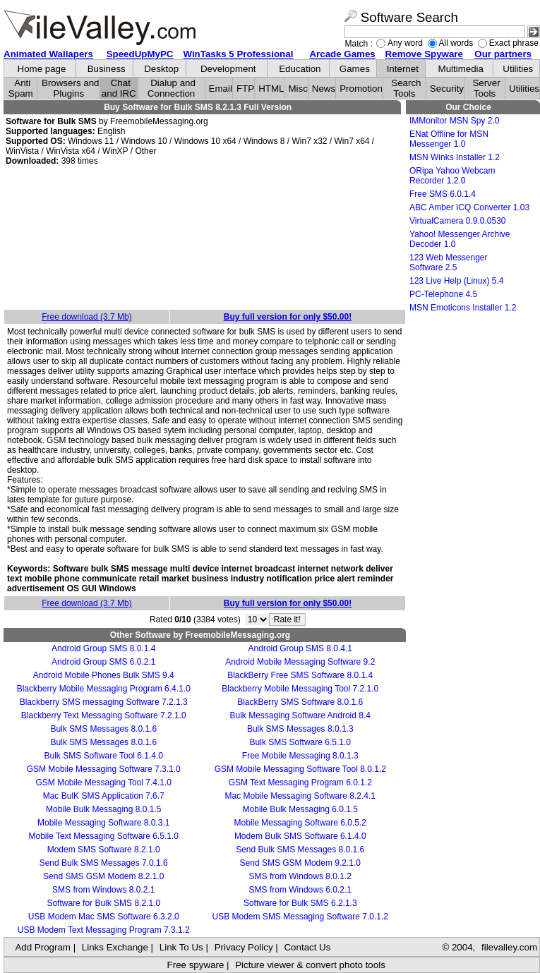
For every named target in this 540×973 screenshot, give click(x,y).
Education (299, 69)
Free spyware (195, 965)
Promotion (361, 88)
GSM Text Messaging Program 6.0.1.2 (300, 782)
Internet (403, 69)
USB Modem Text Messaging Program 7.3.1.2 (104, 930)
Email (220, 88)
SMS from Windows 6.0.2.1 (300, 890)
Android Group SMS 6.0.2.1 (103, 662)
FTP (245, 88)
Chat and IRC (119, 88)
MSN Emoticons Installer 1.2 (462, 308)
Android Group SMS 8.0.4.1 (300, 648)
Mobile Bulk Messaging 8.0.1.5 (103, 809)
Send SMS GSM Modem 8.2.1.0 (103, 876)
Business (107, 69)
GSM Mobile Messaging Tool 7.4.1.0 (103, 782)
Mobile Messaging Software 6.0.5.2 (300, 823)
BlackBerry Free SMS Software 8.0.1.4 (300, 675)
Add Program (43, 947)
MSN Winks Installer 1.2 (454, 157)
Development (228, 69)
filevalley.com (509, 947)
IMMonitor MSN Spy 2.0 (454, 121)
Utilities (518, 69)
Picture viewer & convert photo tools (310, 965)
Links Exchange (115, 947)
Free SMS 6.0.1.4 (442, 194)
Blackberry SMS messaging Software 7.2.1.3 (104, 702)
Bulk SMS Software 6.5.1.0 (300, 742)
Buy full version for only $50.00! (288, 317)
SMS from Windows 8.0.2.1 (103, 890)
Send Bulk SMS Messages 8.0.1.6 (300, 849)
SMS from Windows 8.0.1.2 (300, 876)
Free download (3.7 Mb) (86, 317)
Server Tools (486, 88)
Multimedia (461, 69)
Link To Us (181, 947)
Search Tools (406, 88)
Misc (297, 88)
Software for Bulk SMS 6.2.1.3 (300, 903)
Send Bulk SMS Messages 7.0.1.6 (104, 863)
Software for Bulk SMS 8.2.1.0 (103, 903)
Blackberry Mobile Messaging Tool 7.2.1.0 (300, 689)
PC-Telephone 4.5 (443, 294)
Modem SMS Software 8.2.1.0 (103, 849)
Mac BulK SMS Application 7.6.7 (103, 796)
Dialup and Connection (172, 88)
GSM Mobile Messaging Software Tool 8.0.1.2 (300, 769)
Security (447, 88)
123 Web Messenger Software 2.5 (448, 262)
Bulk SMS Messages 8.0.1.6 (103, 729)
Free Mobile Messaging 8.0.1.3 (300, 756)
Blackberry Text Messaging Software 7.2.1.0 (103, 715)
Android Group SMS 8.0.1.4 (103, 648)
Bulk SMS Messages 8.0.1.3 (300, 729)
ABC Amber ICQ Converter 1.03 (469, 207)
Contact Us (307, 947)
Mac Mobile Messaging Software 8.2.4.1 (300, 796)
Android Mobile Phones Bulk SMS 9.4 (103, 675)
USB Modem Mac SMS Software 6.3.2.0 (103, 916)
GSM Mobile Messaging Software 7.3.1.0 (104, 769)
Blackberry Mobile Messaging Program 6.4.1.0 (104, 689)
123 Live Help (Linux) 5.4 (456, 281)
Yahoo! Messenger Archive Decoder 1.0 (459, 239)
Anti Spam (20, 88)
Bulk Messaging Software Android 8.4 (300, 715)
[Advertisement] (204, 238)
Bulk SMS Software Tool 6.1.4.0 (103, 756)
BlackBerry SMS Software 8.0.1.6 (300, 702)
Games (355, 69)
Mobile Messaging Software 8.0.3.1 (103, 823)
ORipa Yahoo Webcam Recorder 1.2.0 (452, 176)
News (323, 88)
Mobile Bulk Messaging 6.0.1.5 (300, 809)
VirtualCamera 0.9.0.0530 (457, 221)
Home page (42, 69)
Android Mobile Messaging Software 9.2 (300, 662)
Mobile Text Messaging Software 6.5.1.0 (103, 836)
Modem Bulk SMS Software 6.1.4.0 (300, 836)
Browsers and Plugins (71, 88)
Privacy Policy (244, 947)
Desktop (161, 69)
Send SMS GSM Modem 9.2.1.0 (300, 863)
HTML (271, 88)
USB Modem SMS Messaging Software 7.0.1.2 (300, 916)
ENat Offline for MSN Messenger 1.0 (448, 139)
